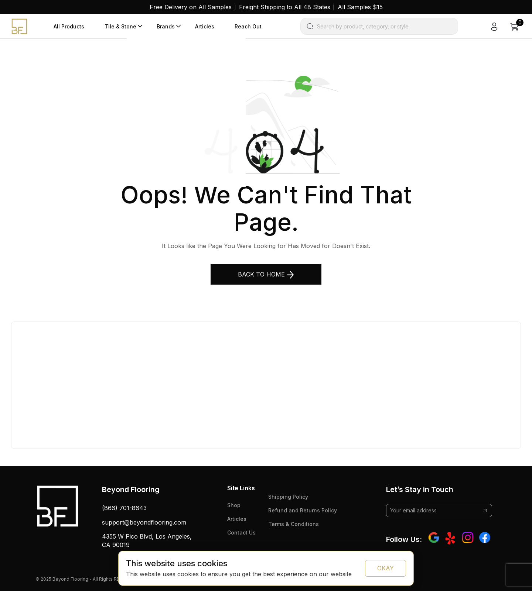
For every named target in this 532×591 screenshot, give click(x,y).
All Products (69, 26)
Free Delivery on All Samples (191, 7)
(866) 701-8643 (124, 508)
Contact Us (241, 532)
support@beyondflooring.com (144, 522)
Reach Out (248, 26)
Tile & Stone (120, 26)
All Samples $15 (360, 7)
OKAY (385, 568)
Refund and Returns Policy (302, 510)
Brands (166, 26)
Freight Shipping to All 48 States (284, 7)
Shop (234, 505)
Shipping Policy (288, 497)
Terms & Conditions (293, 524)
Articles (204, 26)
